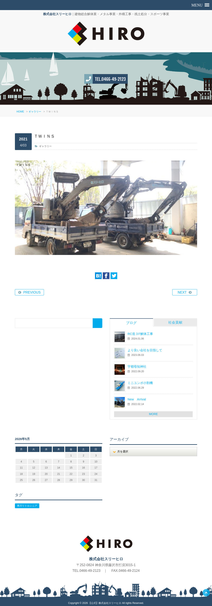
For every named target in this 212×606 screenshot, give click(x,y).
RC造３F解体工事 (140, 331)
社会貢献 (175, 320)
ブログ (131, 320)
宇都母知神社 (137, 364)
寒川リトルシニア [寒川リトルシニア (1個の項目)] (27, 503)
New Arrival (137, 396)
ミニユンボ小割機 (140, 380)
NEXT (182, 290)
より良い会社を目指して (145, 347)
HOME (20, 109)
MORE (153, 411)
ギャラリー (35, 109)
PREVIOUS (32, 290)
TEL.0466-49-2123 (110, 76)
